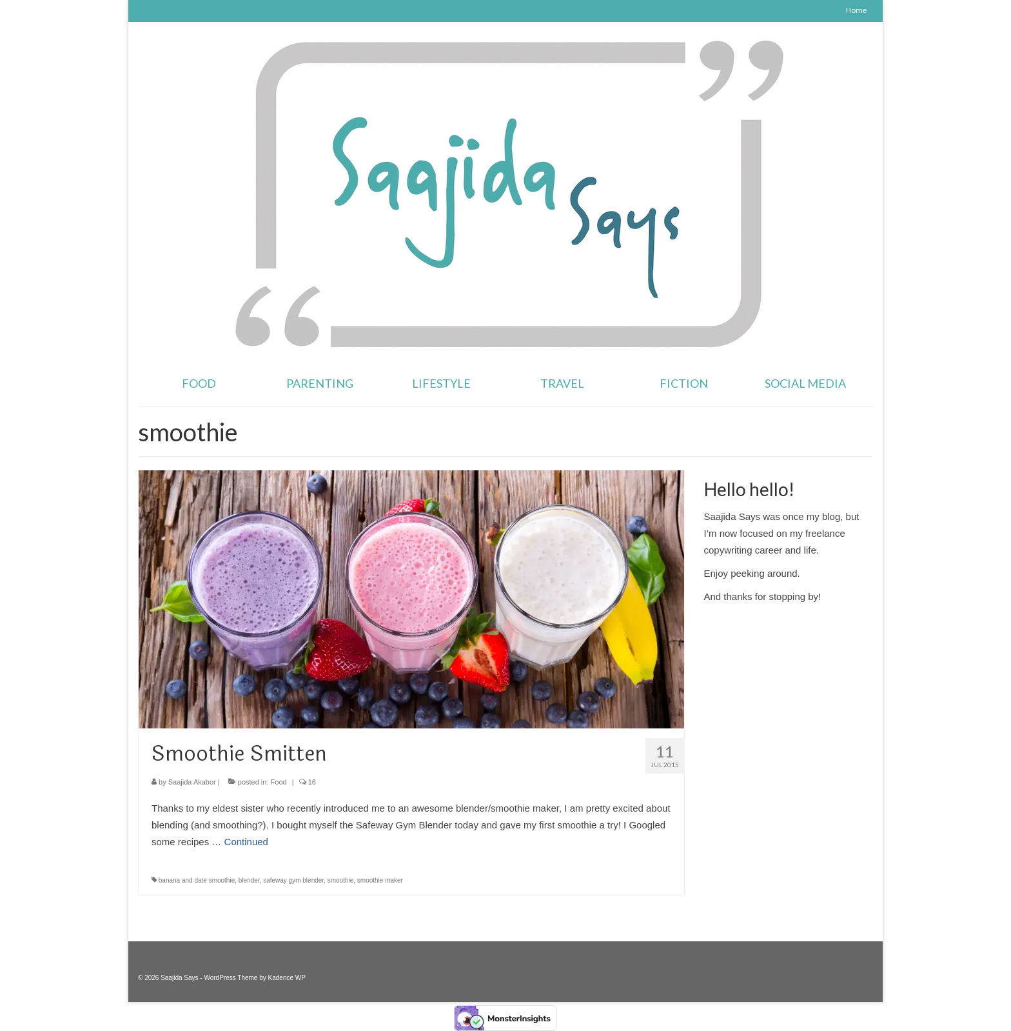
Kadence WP (287, 977)
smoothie (341, 880)
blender (249, 880)
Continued (246, 841)
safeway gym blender (293, 880)
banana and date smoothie (197, 880)
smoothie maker (380, 880)
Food (279, 782)
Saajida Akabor (192, 782)
